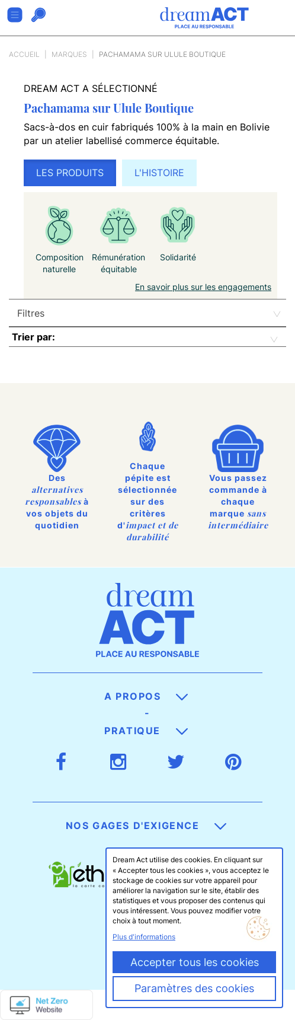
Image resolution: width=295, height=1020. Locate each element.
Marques (69, 54)
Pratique (145, 731)
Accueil (24, 54)
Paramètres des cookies (194, 988)
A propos (146, 696)
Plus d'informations (144, 936)
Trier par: (33, 337)
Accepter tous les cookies (194, 962)
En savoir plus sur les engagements (203, 287)
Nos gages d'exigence (146, 825)
